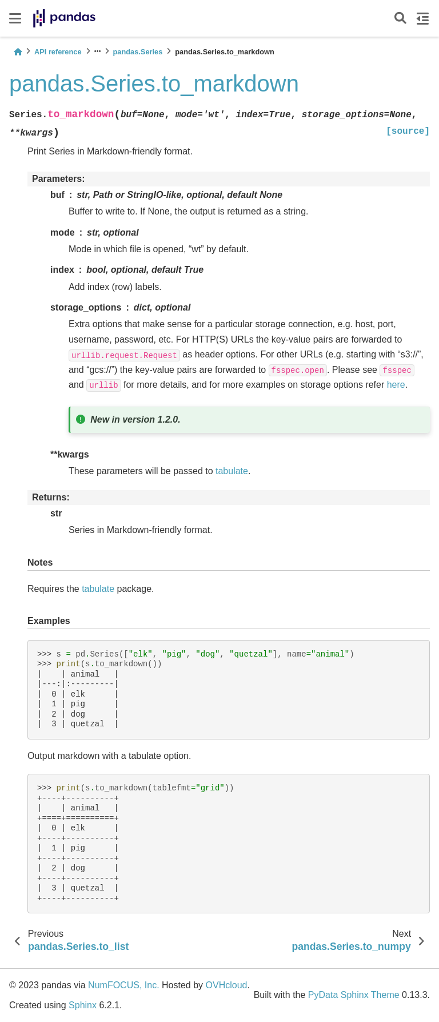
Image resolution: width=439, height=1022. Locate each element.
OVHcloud (227, 985)
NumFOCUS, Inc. (123, 985)
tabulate (231, 471)
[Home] (18, 52)
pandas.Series (138, 51)
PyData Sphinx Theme (354, 995)
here (396, 384)
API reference (58, 51)
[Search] (400, 18)
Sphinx (83, 1005)
